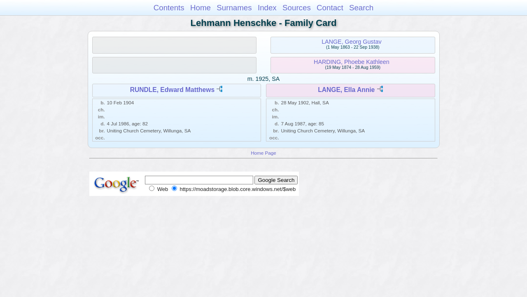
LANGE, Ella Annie (346, 89)
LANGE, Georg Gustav (351, 41)
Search (361, 7)
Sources (296, 7)
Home (200, 7)
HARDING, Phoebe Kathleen (351, 62)
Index (267, 7)
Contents (169, 7)
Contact (330, 7)
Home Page (263, 153)
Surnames (234, 7)
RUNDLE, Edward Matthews (172, 89)
